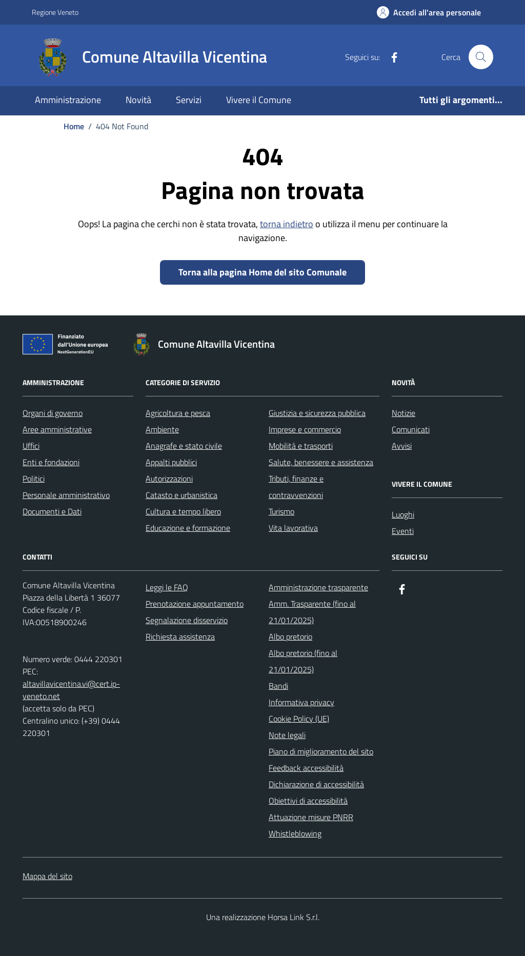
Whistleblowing (295, 833)
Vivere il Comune (258, 100)
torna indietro (286, 224)
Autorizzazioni (169, 478)
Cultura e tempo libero (183, 511)
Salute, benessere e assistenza (321, 462)
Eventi (403, 531)
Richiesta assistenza (180, 636)
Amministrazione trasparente (318, 587)
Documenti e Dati (52, 511)
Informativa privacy (301, 702)
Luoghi (403, 514)
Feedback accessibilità (306, 768)
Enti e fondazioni (51, 462)
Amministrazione (68, 100)
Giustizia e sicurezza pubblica (317, 413)
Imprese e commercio (305, 429)
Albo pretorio (290, 636)
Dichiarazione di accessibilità (316, 784)
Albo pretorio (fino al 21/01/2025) (303, 661)
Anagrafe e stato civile (184, 446)
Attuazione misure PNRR (311, 817)
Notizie (403, 413)
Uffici (31, 446)
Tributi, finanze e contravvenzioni (296, 486)
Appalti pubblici (171, 462)
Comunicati (411, 429)
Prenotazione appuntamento (195, 604)
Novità (138, 100)
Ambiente (162, 429)
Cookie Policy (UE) (299, 718)
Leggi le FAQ (167, 587)
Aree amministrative (57, 429)
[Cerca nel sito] (481, 57)
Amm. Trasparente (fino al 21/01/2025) (312, 612)
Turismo (281, 511)
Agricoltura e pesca (178, 413)
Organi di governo (53, 413)
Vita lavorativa (293, 528)
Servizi (188, 100)
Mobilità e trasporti (301, 446)
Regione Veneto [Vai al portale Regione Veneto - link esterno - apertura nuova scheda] (55, 12)
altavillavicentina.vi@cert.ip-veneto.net (71, 690)
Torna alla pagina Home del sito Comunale (262, 272)
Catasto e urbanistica (181, 495)
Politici (34, 478)
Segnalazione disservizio (187, 620)
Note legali (287, 735)
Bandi (278, 686)
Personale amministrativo (66, 495)
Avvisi (402, 446)
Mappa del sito (47, 876)
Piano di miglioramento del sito (321, 751)
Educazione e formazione (188, 528)
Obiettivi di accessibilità (308, 800)
